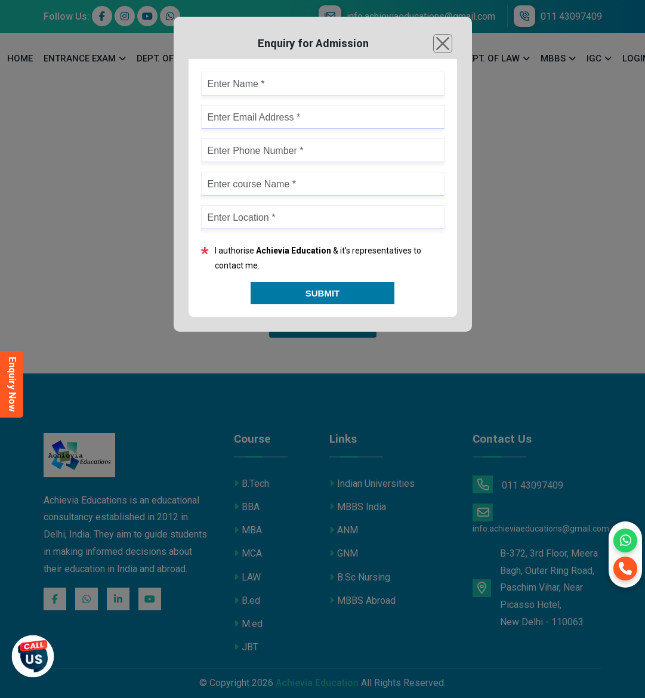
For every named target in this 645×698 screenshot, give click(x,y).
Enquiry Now (12, 384)
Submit (322, 293)
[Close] (442, 43)
